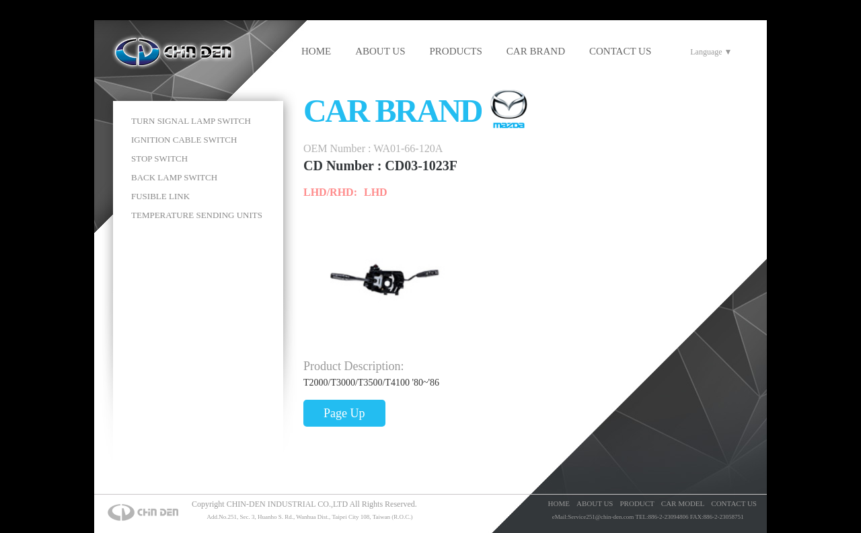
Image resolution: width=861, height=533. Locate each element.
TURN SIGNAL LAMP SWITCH (191, 121)
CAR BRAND (536, 51)
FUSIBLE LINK (160, 196)
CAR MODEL (682, 503)
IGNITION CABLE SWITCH (184, 140)
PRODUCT (637, 503)
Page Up (344, 413)
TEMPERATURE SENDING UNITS (196, 215)
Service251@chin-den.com (601, 516)
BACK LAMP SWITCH (174, 177)
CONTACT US (620, 51)
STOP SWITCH (159, 158)
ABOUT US (380, 51)
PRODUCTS (456, 51)
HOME (316, 51)
